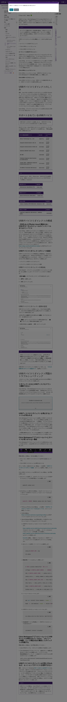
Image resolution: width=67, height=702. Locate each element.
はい (11, 9)
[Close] (58, 3)
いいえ (16, 9)
